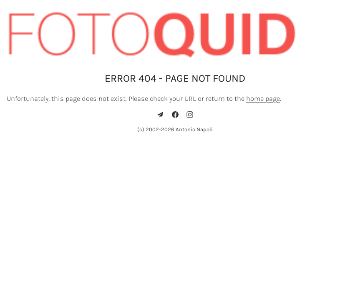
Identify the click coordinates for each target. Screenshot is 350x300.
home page (263, 98)
